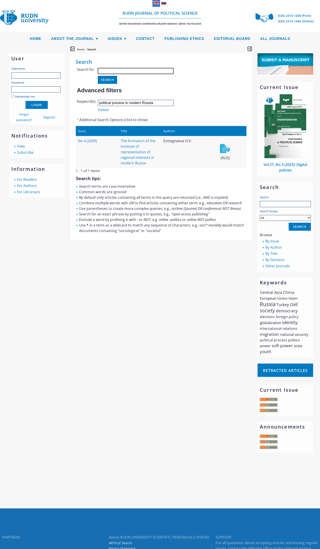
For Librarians (28, 191)
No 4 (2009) (87, 140)
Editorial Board (232, 39)
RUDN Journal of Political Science (160, 17)
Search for (85, 69)
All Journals (275, 39)
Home (35, 39)
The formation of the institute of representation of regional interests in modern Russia (138, 151)
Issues (115, 39)
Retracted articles (285, 370)
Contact (145, 39)
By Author (273, 247)
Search (264, 197)
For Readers (27, 179)
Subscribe (25, 152)
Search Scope (285, 215)
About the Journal (72, 39)
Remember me (25, 96)
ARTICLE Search (120, 543)
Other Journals (277, 266)
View (21, 146)
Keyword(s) (86, 101)
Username (18, 69)
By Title (271, 253)
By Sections (274, 259)
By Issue (272, 241)
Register (49, 117)
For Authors (27, 185)
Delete (103, 109)
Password (17, 83)
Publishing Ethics (184, 39)
